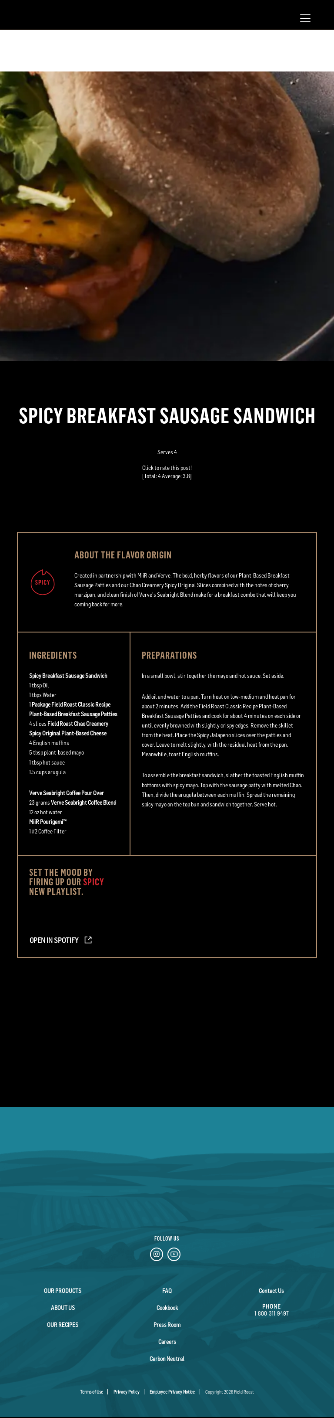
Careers (167, 1341)
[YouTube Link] (173, 1255)
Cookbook (167, 1307)
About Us (63, 1307)
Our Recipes (62, 1324)
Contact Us (271, 1290)
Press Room (167, 1324)
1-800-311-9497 (271, 1313)
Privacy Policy (127, 1391)
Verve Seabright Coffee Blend (83, 802)
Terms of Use (91, 1391)
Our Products (62, 1290)
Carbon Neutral (167, 1358)
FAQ (167, 1290)
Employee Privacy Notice (172, 1391)
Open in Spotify (54, 940)
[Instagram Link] (156, 1255)
